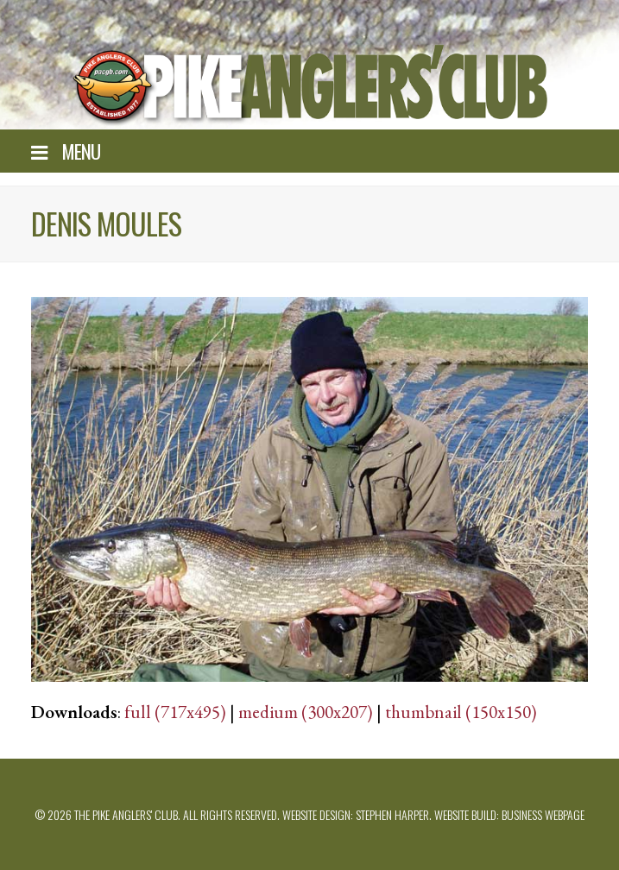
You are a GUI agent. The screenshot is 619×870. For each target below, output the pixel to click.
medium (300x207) (305, 711)
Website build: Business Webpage (509, 814)
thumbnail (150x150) (461, 711)
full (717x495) (175, 711)
